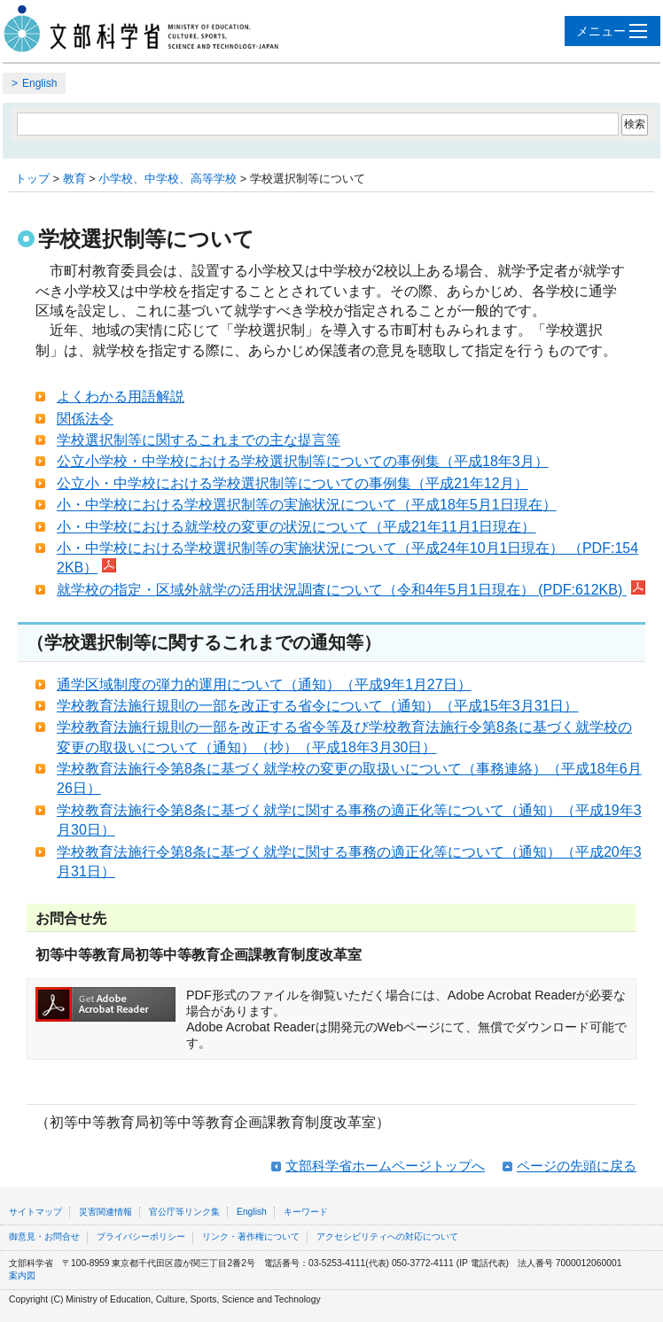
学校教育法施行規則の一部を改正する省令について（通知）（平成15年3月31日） (318, 705)
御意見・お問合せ (44, 1236)
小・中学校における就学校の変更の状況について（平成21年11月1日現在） (296, 526)
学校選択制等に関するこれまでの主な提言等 (198, 439)
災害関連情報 (105, 1212)
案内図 (22, 1275)
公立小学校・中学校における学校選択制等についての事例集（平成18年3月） (303, 461)
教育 (74, 178)
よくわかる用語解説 (120, 396)
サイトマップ (35, 1212)
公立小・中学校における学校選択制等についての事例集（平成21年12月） (292, 483)
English (39, 83)
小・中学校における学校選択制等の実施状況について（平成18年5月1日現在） (307, 504)
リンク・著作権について (251, 1236)
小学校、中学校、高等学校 (167, 178)
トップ (32, 178)
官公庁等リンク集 (184, 1212)
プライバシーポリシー (141, 1236)
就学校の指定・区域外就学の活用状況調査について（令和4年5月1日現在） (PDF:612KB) (351, 589)
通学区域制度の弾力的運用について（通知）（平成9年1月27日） (264, 684)
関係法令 (85, 418)
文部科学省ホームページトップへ (385, 1165)
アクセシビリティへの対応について (387, 1236)
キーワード (306, 1212)
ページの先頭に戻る (576, 1165)
